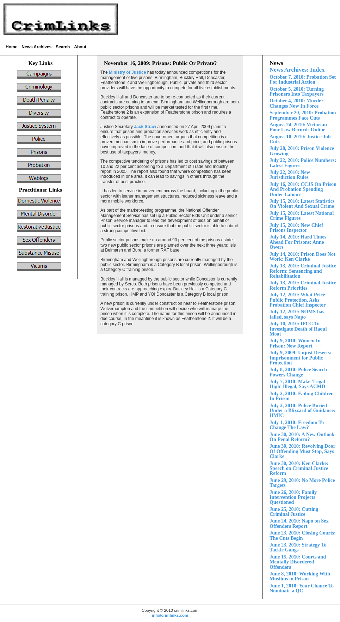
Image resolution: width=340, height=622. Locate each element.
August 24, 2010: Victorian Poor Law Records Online (298, 127)
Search (63, 46)
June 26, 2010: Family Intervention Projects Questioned (293, 497)
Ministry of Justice (127, 72)
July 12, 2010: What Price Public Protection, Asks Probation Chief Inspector (298, 300)
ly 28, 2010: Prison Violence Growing (302, 150)
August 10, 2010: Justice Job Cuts (300, 139)
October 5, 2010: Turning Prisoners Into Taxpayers (297, 91)
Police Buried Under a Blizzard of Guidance (302, 410)
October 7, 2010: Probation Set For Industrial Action (303, 79)
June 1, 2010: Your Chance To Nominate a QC (302, 588)
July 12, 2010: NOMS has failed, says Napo (297, 314)
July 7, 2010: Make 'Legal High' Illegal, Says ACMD (297, 384)
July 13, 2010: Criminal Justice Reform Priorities (303, 285)
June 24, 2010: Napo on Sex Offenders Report (299, 523)
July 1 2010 (298, 242)
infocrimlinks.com (170, 615)
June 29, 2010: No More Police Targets (302, 482)
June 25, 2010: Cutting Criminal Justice (294, 511)
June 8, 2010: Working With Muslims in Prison (300, 576)
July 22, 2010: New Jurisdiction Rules (290, 174)
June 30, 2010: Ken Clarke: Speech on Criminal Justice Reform (299, 468)
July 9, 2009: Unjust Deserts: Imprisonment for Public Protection (301, 358)
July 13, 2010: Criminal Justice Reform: (303, 271)
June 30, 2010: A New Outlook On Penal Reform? (302, 436)
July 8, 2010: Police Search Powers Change (298, 372)
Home (11, 46)
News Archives (36, 46)
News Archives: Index (297, 69)
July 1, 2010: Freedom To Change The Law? (297, 424)
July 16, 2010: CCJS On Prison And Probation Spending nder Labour (303, 189)
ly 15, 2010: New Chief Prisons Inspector (296, 227)
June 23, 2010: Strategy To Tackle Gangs (298, 547)
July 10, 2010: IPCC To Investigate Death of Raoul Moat (298, 329)
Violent (302, 203)
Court (298, 562)
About (80, 46)
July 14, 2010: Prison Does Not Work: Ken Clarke (302, 256)
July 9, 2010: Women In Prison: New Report (295, 343)
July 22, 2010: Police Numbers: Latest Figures (303, 162)
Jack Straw (145, 126)
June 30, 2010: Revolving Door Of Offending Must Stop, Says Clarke (302, 451)
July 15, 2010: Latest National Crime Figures (302, 215)
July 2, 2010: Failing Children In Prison (302, 396)
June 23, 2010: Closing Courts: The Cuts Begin (303, 535)
